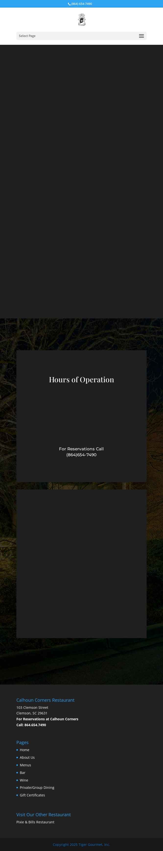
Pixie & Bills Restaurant (35, 822)
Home (24, 749)
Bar (22, 772)
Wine (24, 780)
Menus (25, 765)
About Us (27, 757)
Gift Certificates (32, 795)
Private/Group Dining (37, 787)
